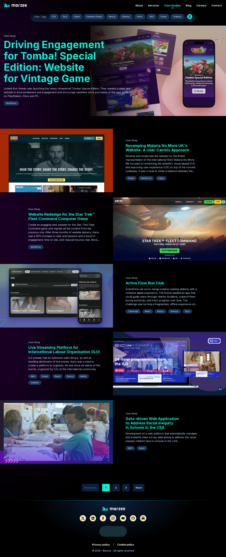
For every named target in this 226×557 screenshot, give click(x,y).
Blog (187, 5)
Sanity (140, 16)
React (147, 311)
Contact (216, 5)
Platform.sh (146, 178)
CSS (54, 16)
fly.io (65, 16)
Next (139, 487)
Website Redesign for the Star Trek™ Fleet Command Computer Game (61, 216)
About (138, 5)
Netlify (83, 376)
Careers (200, 5)
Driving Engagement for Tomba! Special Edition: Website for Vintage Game (54, 61)
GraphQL (177, 16)
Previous (90, 487)
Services (152, 5)
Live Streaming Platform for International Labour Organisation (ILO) (64, 349)
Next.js (112, 16)
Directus (126, 16)
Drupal (164, 16)
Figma (77, 16)
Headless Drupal (94, 16)
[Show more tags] (189, 16)
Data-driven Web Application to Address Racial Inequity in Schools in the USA (152, 423)
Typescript (133, 311)
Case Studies (171, 5)
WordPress (11, 103)
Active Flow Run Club (145, 283)
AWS (151, 16)
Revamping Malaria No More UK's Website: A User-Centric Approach (157, 147)
